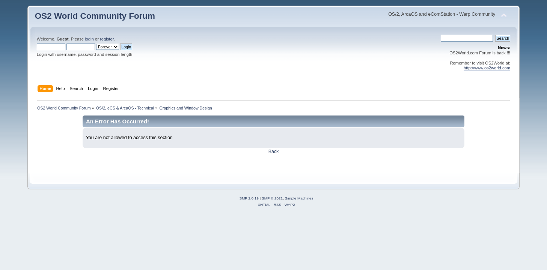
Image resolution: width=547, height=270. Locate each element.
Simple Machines (299, 198)
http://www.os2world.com (487, 68)
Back (273, 151)
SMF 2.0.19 (249, 198)
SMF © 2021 (272, 198)
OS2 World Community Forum (95, 16)
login (89, 39)
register (107, 39)
